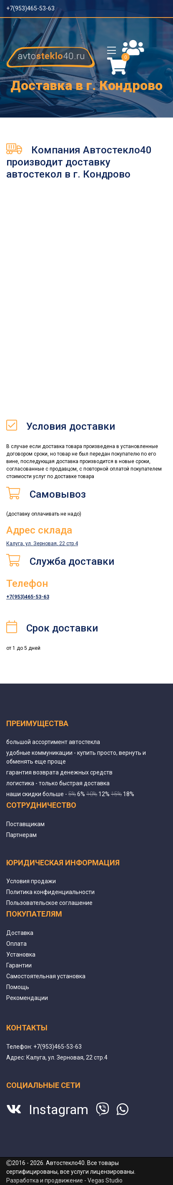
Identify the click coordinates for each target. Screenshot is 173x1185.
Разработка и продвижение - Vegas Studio (64, 1180)
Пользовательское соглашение (49, 902)
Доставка (19, 932)
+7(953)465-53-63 (30, 8)
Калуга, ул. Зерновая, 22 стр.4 (42, 543)
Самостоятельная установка (45, 976)
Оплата (16, 943)
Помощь (17, 987)
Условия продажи (31, 881)
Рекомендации (27, 998)
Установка (20, 954)
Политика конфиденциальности (50, 892)
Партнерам (21, 835)
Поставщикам (25, 824)
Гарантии (19, 965)
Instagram (58, 1109)
